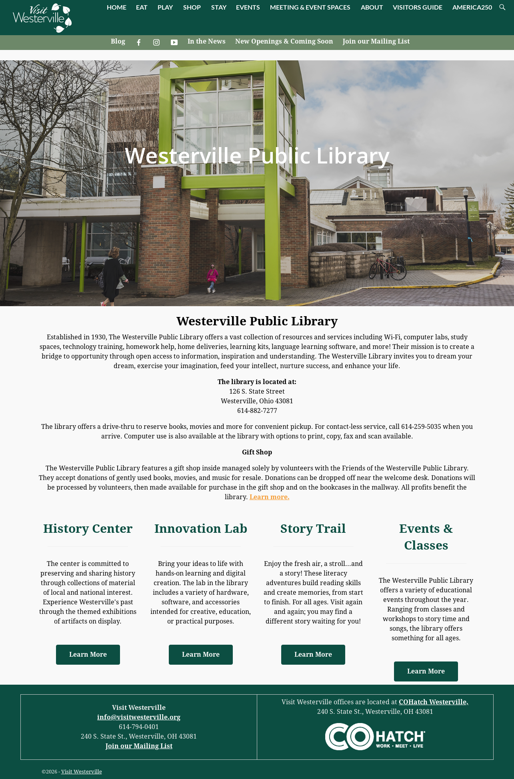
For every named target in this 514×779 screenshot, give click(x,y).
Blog (118, 41)
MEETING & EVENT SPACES (310, 7)
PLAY (165, 7)
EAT (142, 7)
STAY (218, 7)
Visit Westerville (81, 772)
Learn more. (270, 497)
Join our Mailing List (376, 41)
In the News (207, 41)
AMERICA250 (472, 7)
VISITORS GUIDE (417, 7)
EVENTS (248, 7)
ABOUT (372, 7)
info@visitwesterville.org (138, 717)
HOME (116, 7)
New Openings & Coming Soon (284, 41)
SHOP (192, 7)
